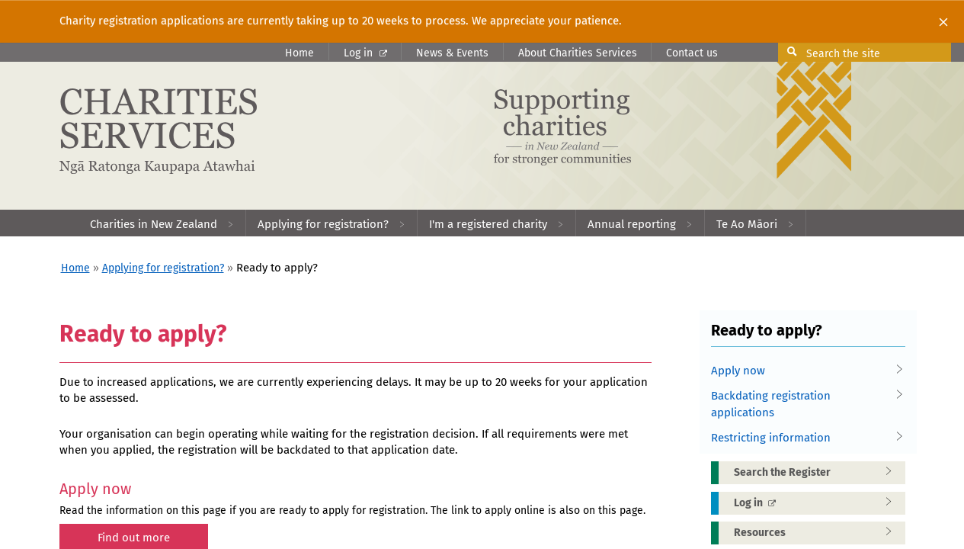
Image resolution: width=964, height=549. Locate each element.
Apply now (802, 371)
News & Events (452, 53)
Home (299, 53)
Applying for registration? (163, 268)
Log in (365, 53)
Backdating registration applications (802, 403)
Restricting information (802, 438)
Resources (818, 533)
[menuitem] (162, 223)
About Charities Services (577, 53)
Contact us (692, 53)
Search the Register (818, 472)
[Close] (943, 21)
